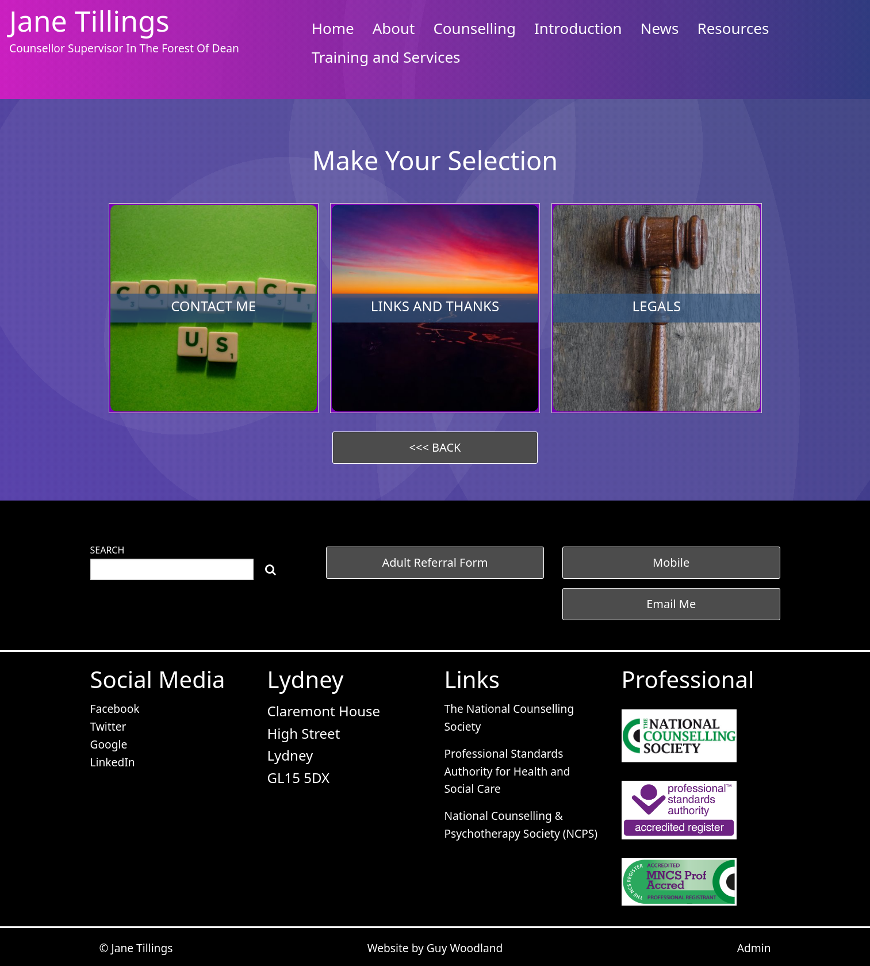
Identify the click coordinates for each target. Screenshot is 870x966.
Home (333, 28)
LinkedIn (112, 762)
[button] (435, 448)
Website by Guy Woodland (435, 948)
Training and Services (386, 57)
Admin (754, 948)
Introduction (578, 28)
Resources (733, 28)
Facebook (115, 708)
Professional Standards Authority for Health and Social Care (507, 771)
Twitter (108, 726)
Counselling (474, 28)
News (660, 28)
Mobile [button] (671, 562)
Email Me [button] (671, 604)
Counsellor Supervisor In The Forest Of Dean (124, 48)
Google (109, 744)
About (394, 28)
